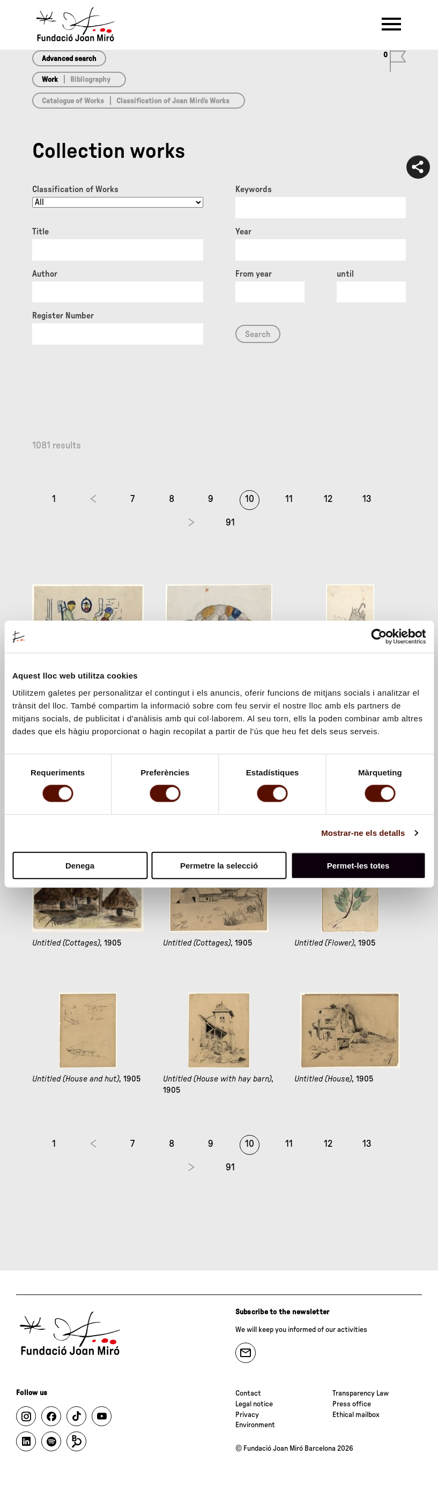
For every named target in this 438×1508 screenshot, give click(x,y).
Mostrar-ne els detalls (363, 832)
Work (50, 79)
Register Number (63, 315)
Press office (351, 1404)
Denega (79, 865)
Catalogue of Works (73, 101)
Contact (248, 1393)
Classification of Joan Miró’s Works (172, 101)
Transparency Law (360, 1393)
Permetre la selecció (219, 865)
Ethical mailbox (356, 1415)
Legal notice (254, 1404)
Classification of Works (75, 189)
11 (289, 499)
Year (243, 231)
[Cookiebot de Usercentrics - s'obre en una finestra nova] (379, 637)
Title (40, 231)
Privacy (247, 1415)
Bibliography (90, 79)
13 (367, 499)
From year (253, 274)
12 (328, 499)
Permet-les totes (358, 865)
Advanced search (69, 59)
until (345, 274)
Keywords (253, 189)
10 (249, 499)
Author (44, 274)
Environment (255, 1425)
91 (230, 523)
